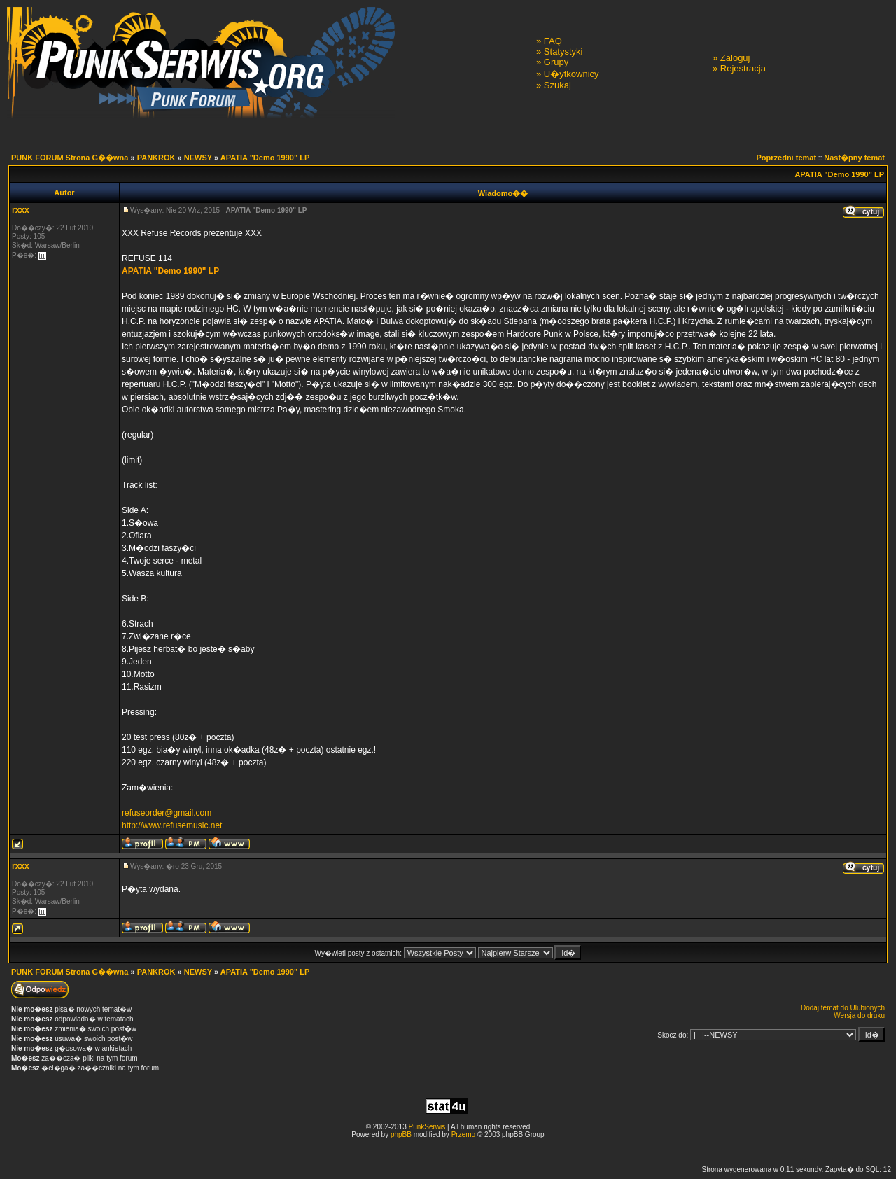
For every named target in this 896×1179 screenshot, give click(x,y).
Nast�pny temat (854, 157)
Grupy (556, 62)
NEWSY (198, 157)
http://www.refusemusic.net (172, 825)
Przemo (463, 1134)
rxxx (20, 210)
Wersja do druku (859, 1015)
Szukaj (557, 85)
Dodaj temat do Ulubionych (843, 1008)
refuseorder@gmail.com (166, 813)
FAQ (553, 41)
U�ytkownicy (571, 74)
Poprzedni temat (787, 157)
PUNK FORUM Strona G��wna (69, 157)
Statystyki (563, 51)
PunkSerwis (426, 1127)
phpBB (401, 1134)
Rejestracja (743, 68)
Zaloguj (735, 58)
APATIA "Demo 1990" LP (265, 157)
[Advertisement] (448, 1151)
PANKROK (156, 157)
